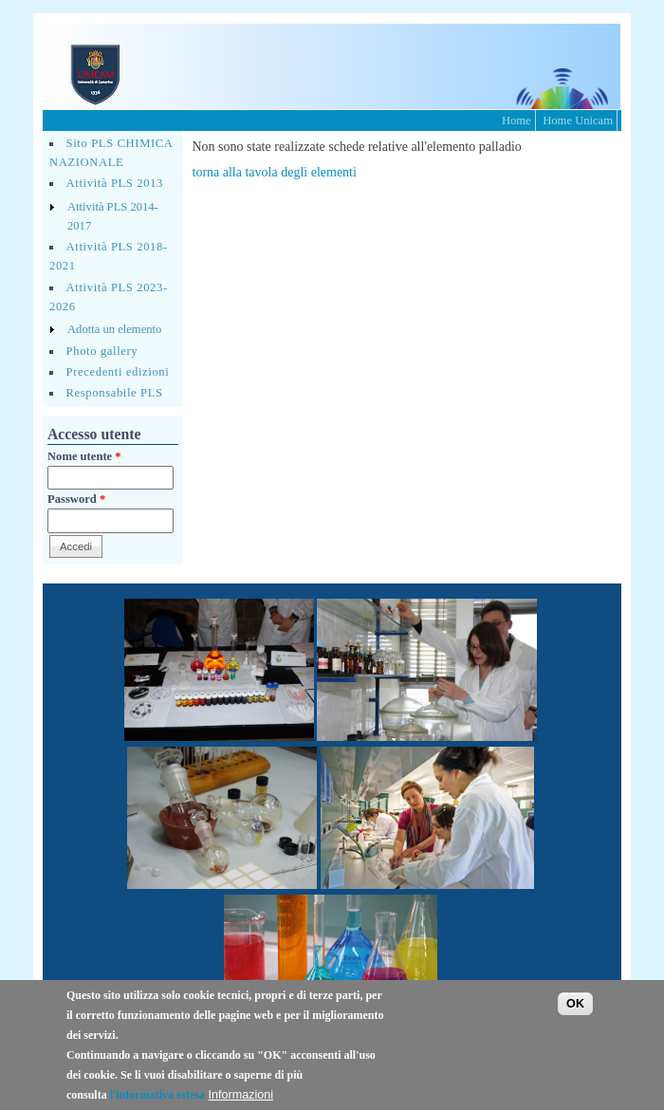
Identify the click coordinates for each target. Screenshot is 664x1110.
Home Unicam (578, 120)
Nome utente (84, 456)
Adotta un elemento (114, 329)
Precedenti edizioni (118, 372)
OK (575, 1003)
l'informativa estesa (157, 1094)
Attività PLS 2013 (114, 183)
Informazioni (241, 1094)
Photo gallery (102, 351)
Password (76, 499)
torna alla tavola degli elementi (275, 172)
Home (516, 120)
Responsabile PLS (114, 392)
